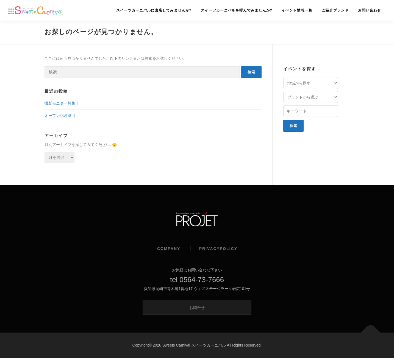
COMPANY (169, 248)
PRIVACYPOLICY (218, 248)
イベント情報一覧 (297, 10)
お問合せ (197, 307)
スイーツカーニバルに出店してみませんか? (154, 10)
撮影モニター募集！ (62, 103)
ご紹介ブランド (335, 10)
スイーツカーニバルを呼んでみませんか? (236, 10)
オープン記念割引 (60, 115)
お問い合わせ (369, 10)
